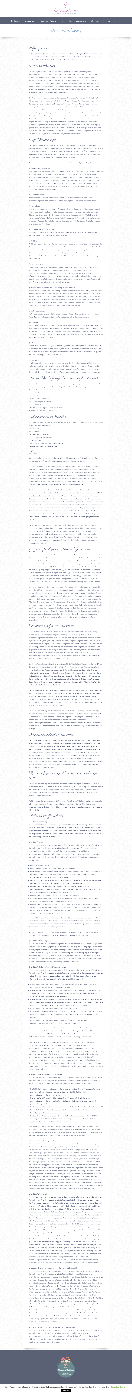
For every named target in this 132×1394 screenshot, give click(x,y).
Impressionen (109, 21)
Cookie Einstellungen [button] (118, 1387)
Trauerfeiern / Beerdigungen (51, 21)
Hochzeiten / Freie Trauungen (23, 21)
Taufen (69, 21)
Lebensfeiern (81, 21)
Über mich (95, 21)
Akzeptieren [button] (66, 1390)
